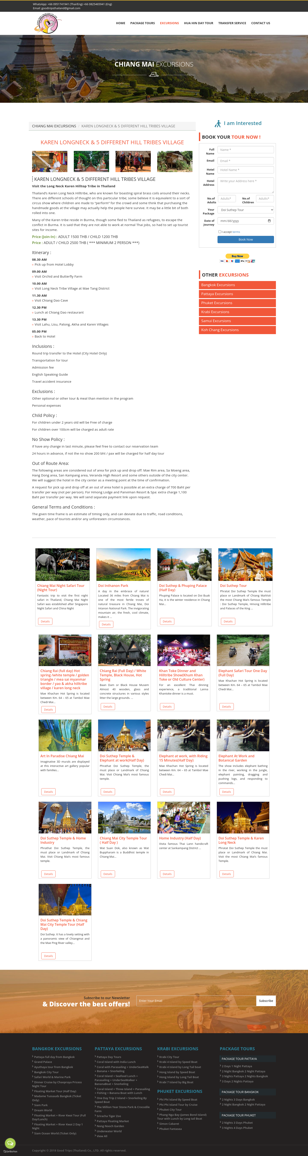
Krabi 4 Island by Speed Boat (178, 1062)
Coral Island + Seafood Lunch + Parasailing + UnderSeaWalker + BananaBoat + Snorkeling (116, 1080)
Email (210, 160)
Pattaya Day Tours (109, 1057)
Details (45, 621)
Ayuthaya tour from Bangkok (53, 1067)
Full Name (210, 151)
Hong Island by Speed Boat (177, 1072)
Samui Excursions (216, 320)
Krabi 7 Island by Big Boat (176, 1082)
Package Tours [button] (142, 23)
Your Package (208, 212)
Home (120, 23)
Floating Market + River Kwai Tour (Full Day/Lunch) (59, 1117)
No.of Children (247, 200)
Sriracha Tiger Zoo (109, 1116)
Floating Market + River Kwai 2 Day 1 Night (57, 1126)
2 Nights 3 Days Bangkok (238, 1099)
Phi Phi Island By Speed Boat (178, 1099)
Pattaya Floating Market (113, 1121)
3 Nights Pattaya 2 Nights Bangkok (245, 1076)
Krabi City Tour (169, 1057)
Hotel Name (210, 172)
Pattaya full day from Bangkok (54, 1057)
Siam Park (41, 1105)
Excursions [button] (169, 23)
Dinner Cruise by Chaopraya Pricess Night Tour (57, 1084)
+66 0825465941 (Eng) (97, 4)
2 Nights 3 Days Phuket (237, 1123)
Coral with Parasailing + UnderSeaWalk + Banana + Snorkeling (122, 1069)
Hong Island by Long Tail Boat (179, 1077)
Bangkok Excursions (218, 284)
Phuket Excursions (216, 302)
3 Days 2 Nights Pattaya (237, 1081)
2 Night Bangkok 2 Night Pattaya (243, 1071)
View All (102, 1136)
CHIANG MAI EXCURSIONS (54, 125)
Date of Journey (209, 223)
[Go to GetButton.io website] (10, 1151)
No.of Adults (211, 200)
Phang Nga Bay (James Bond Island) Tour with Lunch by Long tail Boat (182, 1117)
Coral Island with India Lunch (116, 1062)
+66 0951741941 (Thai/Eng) (65, 4)
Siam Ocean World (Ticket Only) (55, 1133)
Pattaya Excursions (217, 293)
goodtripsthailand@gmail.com (60, 8)
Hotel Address (208, 183)
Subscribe (266, 1001)
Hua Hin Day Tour (198, 23)
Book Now (246, 239)
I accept (229, 232)
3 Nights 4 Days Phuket (237, 1128)
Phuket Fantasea (170, 1129)
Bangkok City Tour (46, 1072)
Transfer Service (232, 23)
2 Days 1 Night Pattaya (237, 1066)
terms (236, 232)
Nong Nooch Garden (110, 1126)
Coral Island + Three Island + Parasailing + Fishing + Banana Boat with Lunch (122, 1091)
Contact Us (260, 23)
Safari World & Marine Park (52, 1077)
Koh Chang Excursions (220, 329)
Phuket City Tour (170, 1109)
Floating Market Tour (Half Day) (55, 1091)
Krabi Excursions (215, 311)
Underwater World (109, 1131)
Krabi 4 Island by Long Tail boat (180, 1067)
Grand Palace (43, 1062)
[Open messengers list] (10, 1143)
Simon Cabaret (169, 1124)
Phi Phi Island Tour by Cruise (178, 1105)
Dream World (43, 1110)
